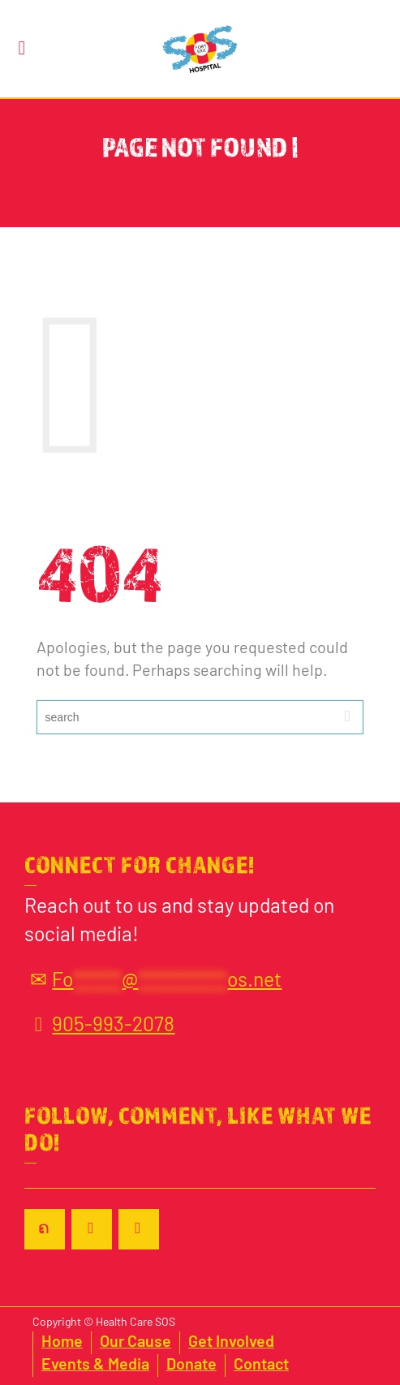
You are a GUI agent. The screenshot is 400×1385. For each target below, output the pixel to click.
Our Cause (135, 1343)
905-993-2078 (99, 1026)
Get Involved (231, 1343)
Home (62, 1343)
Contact (261, 1365)
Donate (191, 1365)
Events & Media (95, 1365)
